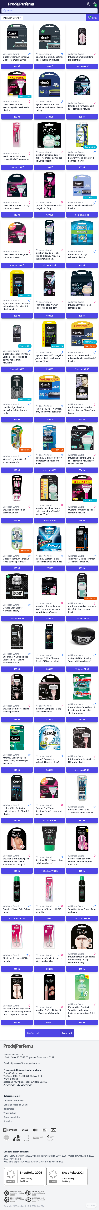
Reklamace (9, 1108)
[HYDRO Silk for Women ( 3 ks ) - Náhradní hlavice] (82, 84)
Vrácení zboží (10, 1113)
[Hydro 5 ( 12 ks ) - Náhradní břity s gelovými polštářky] (49, 387)
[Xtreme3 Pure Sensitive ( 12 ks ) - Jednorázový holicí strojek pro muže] (82, 687)
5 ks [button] (82, 369)
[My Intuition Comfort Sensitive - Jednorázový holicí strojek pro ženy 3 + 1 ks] (82, 987)
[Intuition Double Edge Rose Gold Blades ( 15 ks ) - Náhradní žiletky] (82, 936)
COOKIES (91, 1205)
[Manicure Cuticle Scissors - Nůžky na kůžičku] (49, 936)
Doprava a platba (12, 1117)
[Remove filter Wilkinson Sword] (21, 18)
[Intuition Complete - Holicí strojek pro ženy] (16, 687)
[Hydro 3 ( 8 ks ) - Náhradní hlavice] (82, 185)
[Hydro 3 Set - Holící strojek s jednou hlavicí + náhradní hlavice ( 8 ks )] (49, 334)
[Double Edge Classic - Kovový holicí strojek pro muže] (16, 387)
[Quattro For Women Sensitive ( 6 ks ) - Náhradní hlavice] (16, 84)
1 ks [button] (82, 66)
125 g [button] (82, 669)
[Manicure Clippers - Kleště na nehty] (49, 889)
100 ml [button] (49, 871)
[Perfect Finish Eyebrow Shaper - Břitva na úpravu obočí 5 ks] (82, 838)
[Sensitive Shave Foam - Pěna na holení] (82, 889)
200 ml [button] (17, 918)
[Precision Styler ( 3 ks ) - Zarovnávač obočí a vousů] (82, 788)
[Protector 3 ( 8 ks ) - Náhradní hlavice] (82, 233)
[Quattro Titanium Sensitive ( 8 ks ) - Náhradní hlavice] (16, 37)
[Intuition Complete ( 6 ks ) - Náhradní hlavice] (82, 737)
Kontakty (8, 1121)
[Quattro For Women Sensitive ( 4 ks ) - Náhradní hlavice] (49, 788)
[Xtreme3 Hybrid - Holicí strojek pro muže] (16, 437)
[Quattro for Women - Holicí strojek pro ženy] (49, 185)
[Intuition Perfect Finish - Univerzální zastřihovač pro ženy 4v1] (82, 387)
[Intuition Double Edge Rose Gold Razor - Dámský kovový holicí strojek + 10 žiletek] (16, 987)
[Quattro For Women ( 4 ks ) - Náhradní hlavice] (16, 233)
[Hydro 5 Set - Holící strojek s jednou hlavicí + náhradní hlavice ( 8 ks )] (16, 283)
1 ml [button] (49, 520)
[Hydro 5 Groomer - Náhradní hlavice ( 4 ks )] (49, 737)
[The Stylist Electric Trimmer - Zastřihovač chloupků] (82, 538)
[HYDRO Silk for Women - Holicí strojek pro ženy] (49, 283)
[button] (17, 66)
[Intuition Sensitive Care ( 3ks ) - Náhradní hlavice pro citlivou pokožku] (49, 135)
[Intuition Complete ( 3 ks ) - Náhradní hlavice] (49, 687)
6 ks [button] (82, 770)
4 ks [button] (17, 265)
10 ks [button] (17, 618)
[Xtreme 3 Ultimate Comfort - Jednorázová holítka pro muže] (49, 437)
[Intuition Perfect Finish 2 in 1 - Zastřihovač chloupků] (49, 987)
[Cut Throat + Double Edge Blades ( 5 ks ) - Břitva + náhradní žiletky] (16, 636)
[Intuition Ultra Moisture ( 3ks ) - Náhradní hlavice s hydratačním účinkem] (49, 586)
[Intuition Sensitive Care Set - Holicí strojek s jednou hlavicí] (82, 586)
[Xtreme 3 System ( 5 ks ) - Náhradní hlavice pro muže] (49, 538)
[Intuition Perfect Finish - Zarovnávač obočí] (16, 488)
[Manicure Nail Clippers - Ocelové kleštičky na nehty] (16, 135)
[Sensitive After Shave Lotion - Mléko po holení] (49, 838)
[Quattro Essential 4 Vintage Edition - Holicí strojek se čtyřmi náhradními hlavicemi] (16, 334)
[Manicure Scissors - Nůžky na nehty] (16, 936)
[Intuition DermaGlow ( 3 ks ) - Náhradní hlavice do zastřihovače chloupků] (16, 838)
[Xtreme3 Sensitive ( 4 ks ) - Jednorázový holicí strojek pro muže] (16, 737)
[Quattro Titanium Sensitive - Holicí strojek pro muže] (16, 538)
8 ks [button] (82, 214)
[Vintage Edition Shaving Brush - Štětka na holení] (49, 636)
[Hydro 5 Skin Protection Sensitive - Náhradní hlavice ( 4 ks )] (49, 84)
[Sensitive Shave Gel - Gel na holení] (16, 889)
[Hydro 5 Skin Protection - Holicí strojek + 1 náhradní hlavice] (16, 788)
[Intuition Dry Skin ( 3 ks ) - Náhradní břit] (82, 283)
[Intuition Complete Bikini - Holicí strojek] (82, 37)
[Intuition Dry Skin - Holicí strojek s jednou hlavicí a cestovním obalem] (49, 233)
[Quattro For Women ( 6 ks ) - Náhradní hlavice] (82, 488)
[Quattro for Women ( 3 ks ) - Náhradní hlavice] (16, 185)
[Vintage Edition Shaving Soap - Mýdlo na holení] (82, 636)
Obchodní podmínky (14, 1100)
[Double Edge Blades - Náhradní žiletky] (16, 586)
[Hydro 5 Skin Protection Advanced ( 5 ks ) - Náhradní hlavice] (82, 334)
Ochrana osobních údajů (16, 1104)
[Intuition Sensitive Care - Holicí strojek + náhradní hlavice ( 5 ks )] (49, 488)
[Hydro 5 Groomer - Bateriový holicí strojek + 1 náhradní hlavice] (82, 135)
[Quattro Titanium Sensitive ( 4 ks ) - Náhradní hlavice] (49, 37)
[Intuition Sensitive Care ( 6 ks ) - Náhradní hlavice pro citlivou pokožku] (82, 437)
